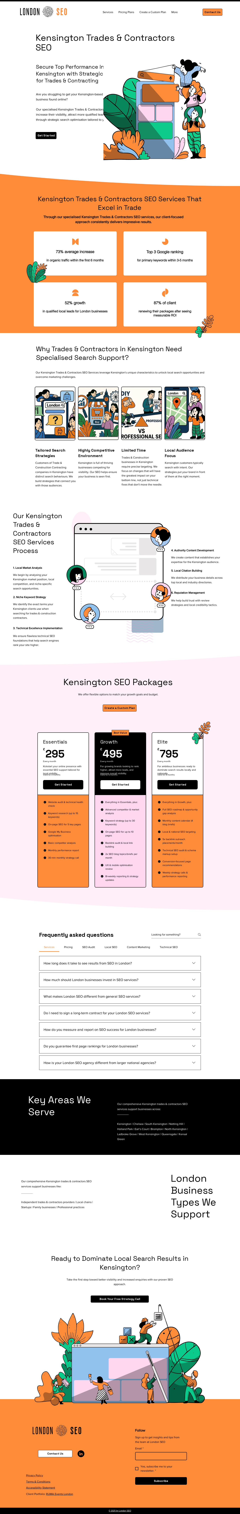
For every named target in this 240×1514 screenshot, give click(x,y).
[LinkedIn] (80, 1453)
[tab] (49, 947)
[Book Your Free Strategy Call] (120, 1299)
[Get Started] (46, 135)
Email (139, 1448)
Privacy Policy (34, 1475)
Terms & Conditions (38, 1481)
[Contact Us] (212, 12)
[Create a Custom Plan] (120, 708)
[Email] (160, 1456)
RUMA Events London (59, 1493)
